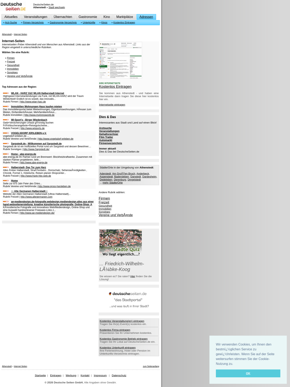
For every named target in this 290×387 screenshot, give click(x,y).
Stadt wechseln (57, 7)
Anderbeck (143, 173)
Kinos (104, 22)
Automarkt (105, 140)
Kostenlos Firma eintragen (115, 329)
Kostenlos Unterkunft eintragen (118, 347)
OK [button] (248, 373)
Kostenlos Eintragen (124, 22)
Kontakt (85, 375)
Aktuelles (11, 17)
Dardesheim (149, 176)
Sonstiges (12, 72)
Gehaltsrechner (108, 134)
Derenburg (120, 179)
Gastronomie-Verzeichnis (63, 22)
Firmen (10, 58)
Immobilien (13, 68)
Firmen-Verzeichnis (33, 22)
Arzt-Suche (11, 22)
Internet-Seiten (20, 34)
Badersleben (121, 176)
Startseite (40, 375)
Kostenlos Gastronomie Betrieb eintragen (124, 338)
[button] (234, 364)
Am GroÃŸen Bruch (123, 173)
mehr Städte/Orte (113, 182)
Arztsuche (105, 128)
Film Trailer (106, 137)
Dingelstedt (134, 179)
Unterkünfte (89, 22)
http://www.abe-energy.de (33, 162)
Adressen (146, 17)
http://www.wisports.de (33, 128)
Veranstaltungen (35, 17)
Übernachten (63, 17)
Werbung (71, 375)
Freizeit (11, 61)
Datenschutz (119, 375)
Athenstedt (7, 34)
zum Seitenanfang (151, 366)
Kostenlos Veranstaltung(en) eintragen (122, 321)
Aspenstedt (106, 176)
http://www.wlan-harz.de (33, 101)
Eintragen (55, 375)
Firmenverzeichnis (110, 143)
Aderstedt (105, 173)
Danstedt (135, 176)
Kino (107, 17)
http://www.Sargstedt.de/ (36, 149)
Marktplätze (124, 17)
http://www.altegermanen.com (36, 196)
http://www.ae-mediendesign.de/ (37, 213)
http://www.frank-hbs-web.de (36, 175)
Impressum (100, 375)
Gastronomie (88, 17)
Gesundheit (13, 65)
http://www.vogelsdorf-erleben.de (56, 138)
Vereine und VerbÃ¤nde (20, 76)
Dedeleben (106, 179)
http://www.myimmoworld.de (39, 115)
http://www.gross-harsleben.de (54, 186)
